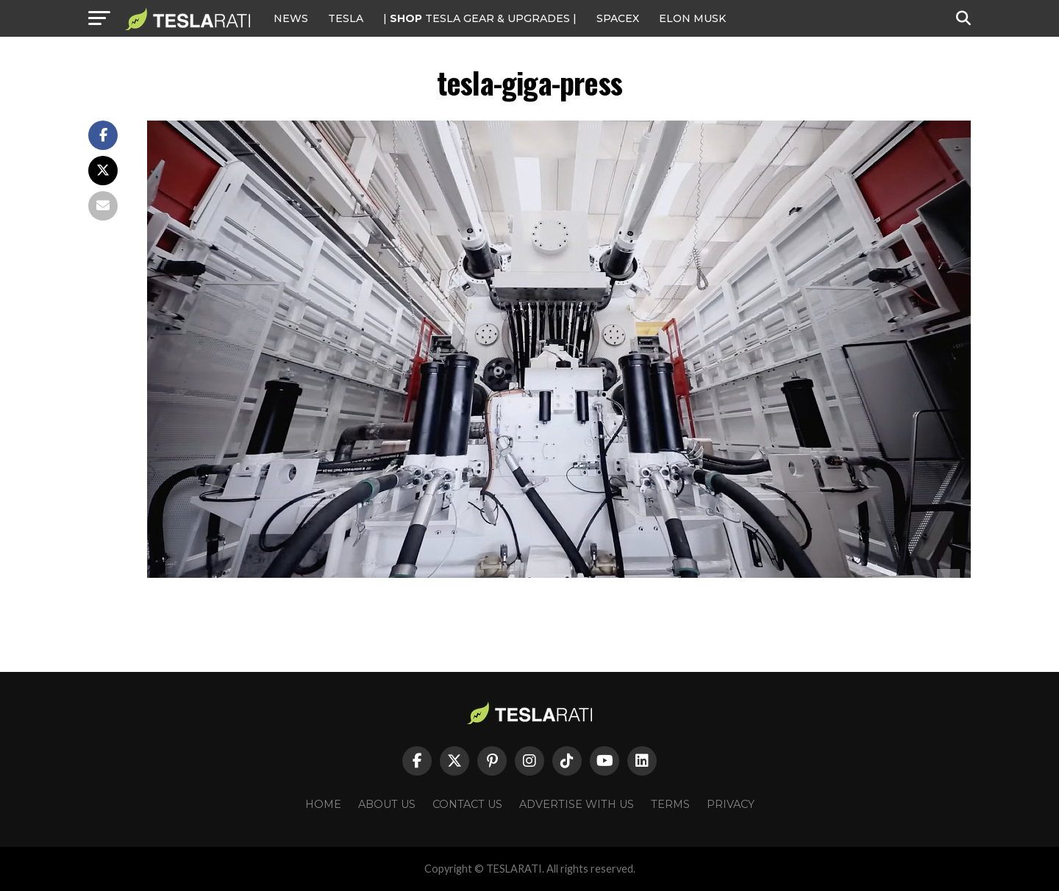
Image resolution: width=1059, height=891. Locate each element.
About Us (387, 804)
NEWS (291, 18)
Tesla (345, 18)
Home (323, 804)
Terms (670, 804)
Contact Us (467, 804)
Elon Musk (692, 18)
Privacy (731, 804)
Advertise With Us (576, 804)
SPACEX (617, 18)
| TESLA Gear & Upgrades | (480, 18)
